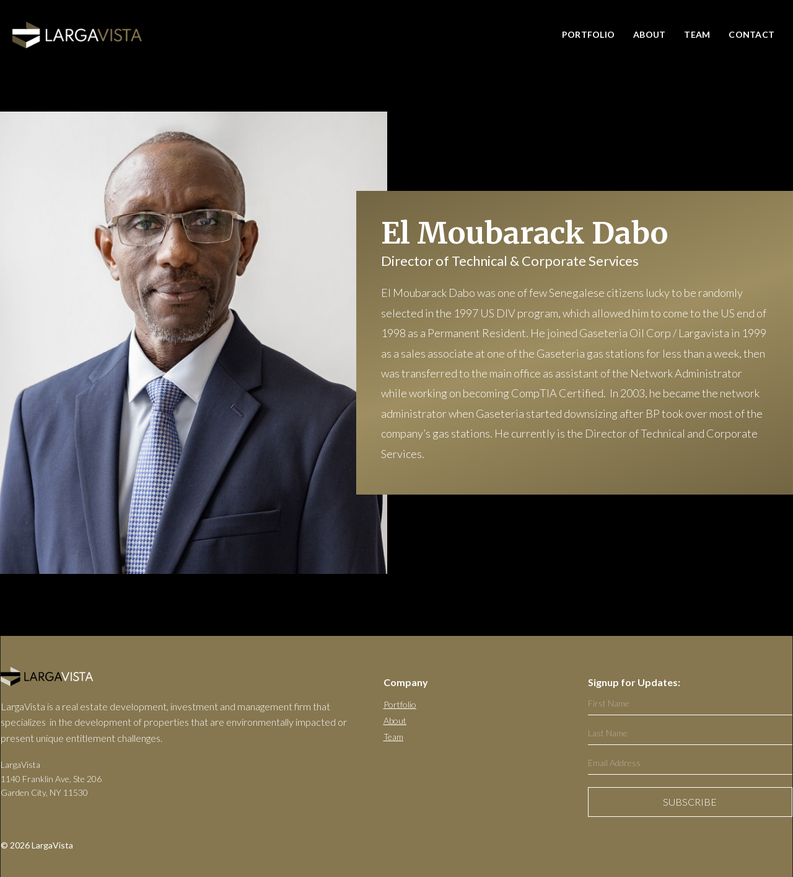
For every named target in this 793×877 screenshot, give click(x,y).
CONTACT (751, 34)
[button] (694, 35)
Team (697, 34)
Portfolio (399, 704)
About (649, 34)
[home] (77, 35)
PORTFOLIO (588, 34)
